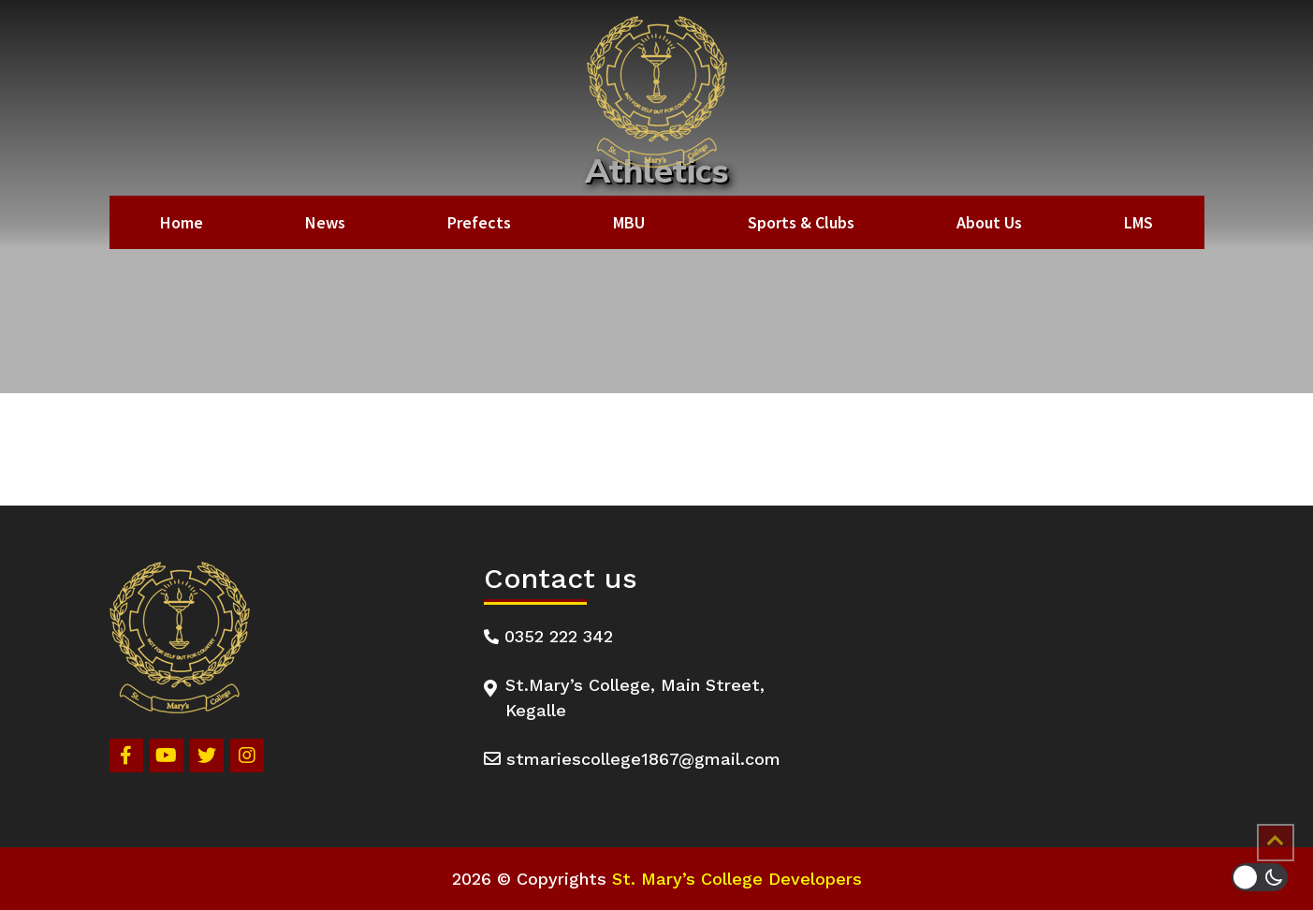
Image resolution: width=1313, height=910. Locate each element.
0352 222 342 (548, 636)
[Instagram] (247, 755)
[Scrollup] (1275, 842)
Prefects (479, 222)
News (325, 222)
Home (181, 222)
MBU (629, 222)
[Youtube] (166, 755)
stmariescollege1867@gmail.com (632, 759)
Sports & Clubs (801, 222)
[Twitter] (207, 755)
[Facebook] (126, 755)
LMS (1138, 222)
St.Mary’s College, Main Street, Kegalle (624, 697)
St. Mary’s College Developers (737, 878)
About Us (989, 222)
